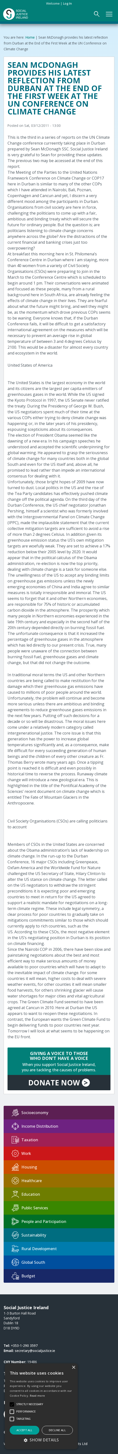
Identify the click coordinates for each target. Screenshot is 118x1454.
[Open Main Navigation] (108, 14)
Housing (24, 1167)
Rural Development (34, 1248)
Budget (23, 1276)
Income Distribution (35, 1126)
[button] (41, 1440)
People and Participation (39, 1221)
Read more (37, 1395)
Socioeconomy (30, 1112)
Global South (28, 1262)
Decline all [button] (57, 1430)
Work (21, 1153)
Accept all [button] (25, 1430)
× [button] (73, 1367)
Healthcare (27, 1180)
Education (26, 1194)
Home (30, 37)
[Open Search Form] (96, 14)
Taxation (25, 1139)
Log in (67, 3)
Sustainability (29, 1235)
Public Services (30, 1208)
